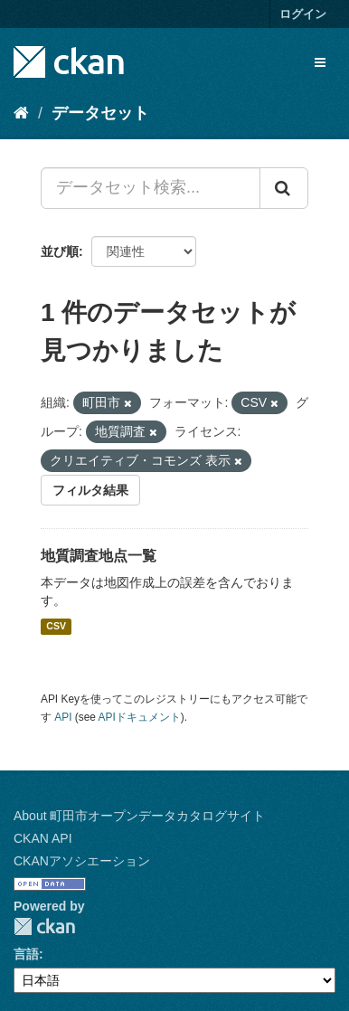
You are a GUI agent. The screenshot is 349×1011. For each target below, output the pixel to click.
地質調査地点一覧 (98, 555)
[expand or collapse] (320, 62)
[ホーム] (21, 113)
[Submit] (283, 188)
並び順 (60, 251)
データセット (100, 113)
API (62, 717)
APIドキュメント (140, 717)
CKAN (44, 926)
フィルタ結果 (90, 490)
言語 (26, 954)
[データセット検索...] (150, 188)
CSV (56, 626)
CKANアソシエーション (82, 861)
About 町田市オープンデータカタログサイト (139, 815)
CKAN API (43, 838)
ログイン (302, 14)
